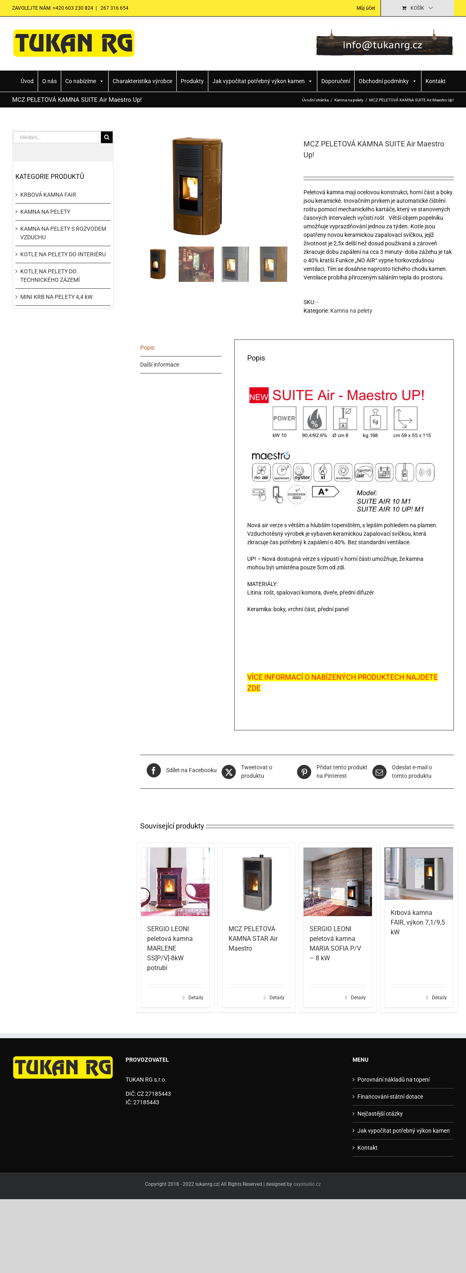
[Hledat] (107, 137)
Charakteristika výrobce (142, 81)
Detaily (195, 997)
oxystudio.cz (307, 1184)
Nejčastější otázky (380, 1113)
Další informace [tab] (159, 364)
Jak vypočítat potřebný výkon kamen (262, 81)
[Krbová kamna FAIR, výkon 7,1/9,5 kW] (419, 873)
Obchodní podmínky (388, 81)
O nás (49, 81)
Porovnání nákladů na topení (393, 1079)
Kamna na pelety (351, 310)
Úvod (27, 81)
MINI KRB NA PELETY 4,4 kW (56, 297)
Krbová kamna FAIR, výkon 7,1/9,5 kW (418, 922)
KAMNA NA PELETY (45, 211)
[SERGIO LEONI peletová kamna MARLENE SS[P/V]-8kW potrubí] (175, 882)
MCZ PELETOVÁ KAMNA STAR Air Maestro (253, 938)
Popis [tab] (147, 347)
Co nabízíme (84, 81)
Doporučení (335, 81)
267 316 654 (113, 8)
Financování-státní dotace (390, 1096)
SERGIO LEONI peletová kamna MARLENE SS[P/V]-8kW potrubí (170, 948)
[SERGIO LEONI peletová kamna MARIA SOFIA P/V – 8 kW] (338, 882)
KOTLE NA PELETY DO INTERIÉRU (63, 254)
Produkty (192, 81)
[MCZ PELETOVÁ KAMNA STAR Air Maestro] (256, 882)
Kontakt (435, 81)
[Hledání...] (57, 137)
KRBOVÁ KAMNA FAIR (48, 194)
